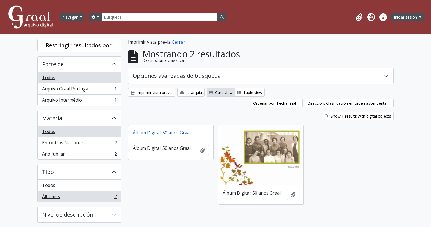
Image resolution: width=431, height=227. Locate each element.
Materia (52, 118)
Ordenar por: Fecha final (275, 103)
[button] (359, 17)
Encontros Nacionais (79, 143)
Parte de (53, 64)
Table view (249, 92)
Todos (48, 77)
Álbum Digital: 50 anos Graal (162, 133)
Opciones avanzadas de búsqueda (177, 75)
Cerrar (178, 42)
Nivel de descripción (67, 214)
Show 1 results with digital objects (358, 116)
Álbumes (79, 197)
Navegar (70, 17)
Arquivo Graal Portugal (79, 90)
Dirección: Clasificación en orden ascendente (347, 103)
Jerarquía (191, 92)
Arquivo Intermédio (79, 101)
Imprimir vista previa (152, 92)
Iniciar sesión (406, 17)
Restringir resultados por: (79, 45)
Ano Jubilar (79, 155)
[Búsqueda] (159, 17)
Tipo (48, 172)
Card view (221, 92)
